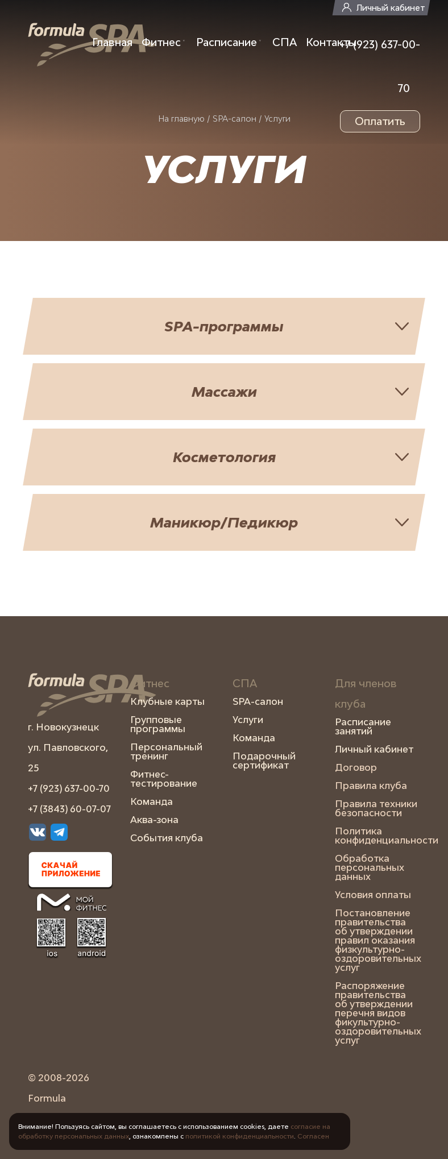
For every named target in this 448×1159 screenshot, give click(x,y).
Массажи (224, 391)
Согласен (313, 1136)
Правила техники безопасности (376, 808)
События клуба (166, 837)
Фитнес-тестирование (163, 779)
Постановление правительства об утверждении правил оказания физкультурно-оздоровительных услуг (377, 940)
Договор (356, 767)
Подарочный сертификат (264, 760)
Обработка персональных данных (369, 867)
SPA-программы (224, 326)
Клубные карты (167, 701)
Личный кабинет (390, 8)
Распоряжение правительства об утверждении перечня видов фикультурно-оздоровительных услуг (377, 1013)
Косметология (224, 456)
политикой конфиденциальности (239, 1136)
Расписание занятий (363, 726)
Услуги (248, 719)
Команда (151, 801)
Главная (112, 42)
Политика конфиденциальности (377, 835)
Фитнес (161, 42)
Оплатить (380, 121)
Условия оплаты (373, 894)
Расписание (226, 42)
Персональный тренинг (166, 751)
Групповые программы (157, 724)
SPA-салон (258, 701)
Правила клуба (371, 785)
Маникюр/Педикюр (224, 522)
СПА (284, 42)
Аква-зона (154, 819)
